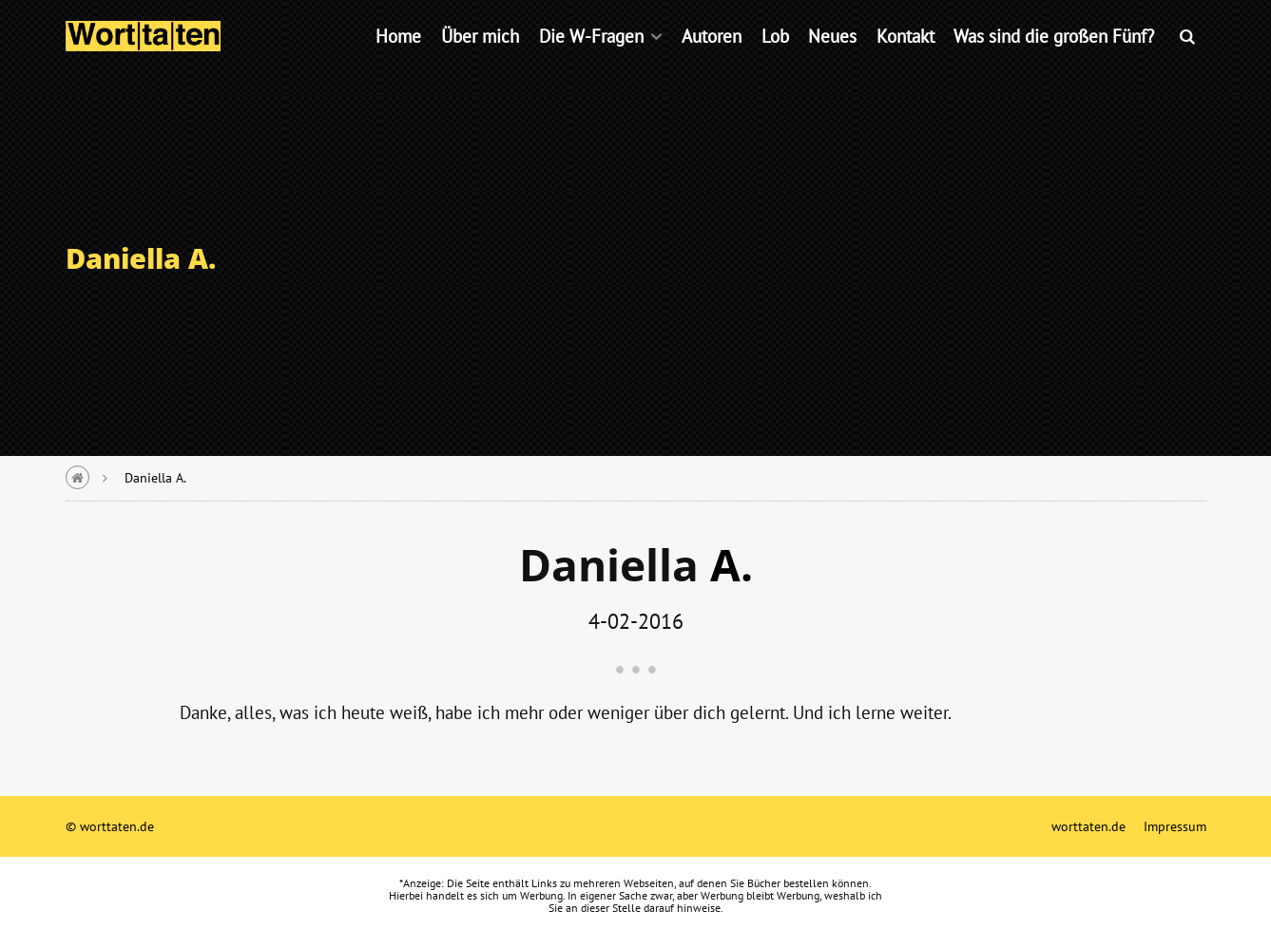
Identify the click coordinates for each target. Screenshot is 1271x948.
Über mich (480, 61)
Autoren (711, 61)
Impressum (1175, 826)
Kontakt (905, 61)
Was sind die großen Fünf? (1053, 61)
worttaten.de (1088, 826)
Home (398, 61)
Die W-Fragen (591, 61)
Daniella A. (155, 477)
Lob (775, 61)
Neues (832, 61)
